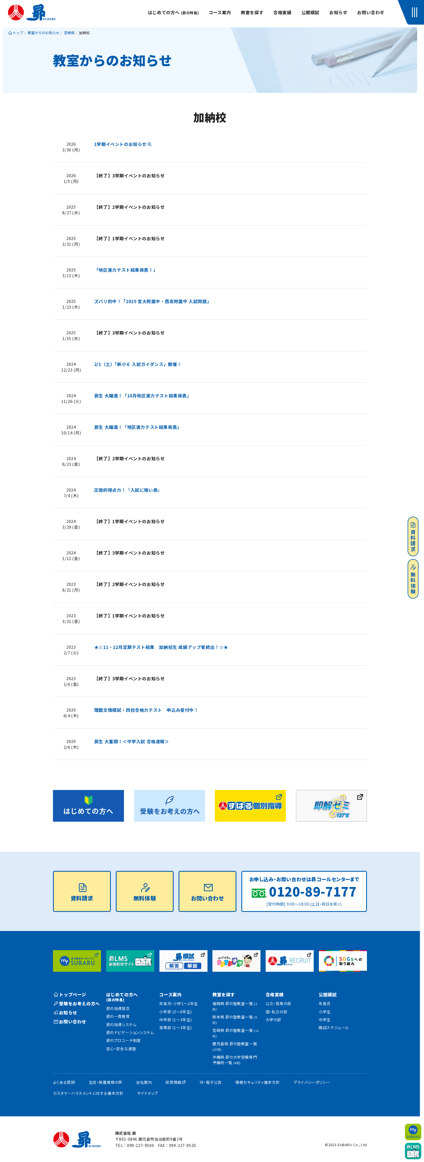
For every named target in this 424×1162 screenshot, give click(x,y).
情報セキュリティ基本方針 (257, 1082)
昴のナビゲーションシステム (130, 1032)
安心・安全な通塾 (121, 1048)
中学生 (325, 1019)
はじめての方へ (173, 12)
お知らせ (338, 12)
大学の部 (273, 1019)
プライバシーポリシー (311, 1082)
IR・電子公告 (211, 1082)
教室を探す (252, 12)
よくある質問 (64, 1082)
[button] (416, 12)
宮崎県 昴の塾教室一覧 (235, 1033)
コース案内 (220, 12)
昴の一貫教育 (118, 1016)
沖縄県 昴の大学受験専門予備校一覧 (234, 1059)
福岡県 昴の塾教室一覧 (234, 1006)
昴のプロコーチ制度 (123, 1040)
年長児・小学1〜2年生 (178, 1003)
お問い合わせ (370, 12)
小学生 (325, 1011)
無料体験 (413, 579)
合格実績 (282, 12)
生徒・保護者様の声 (105, 1082)
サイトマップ (147, 1093)
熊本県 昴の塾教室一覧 (234, 1019)
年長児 (325, 1003)
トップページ (70, 994)
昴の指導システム (121, 1024)
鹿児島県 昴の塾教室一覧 (234, 1046)
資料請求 (413, 537)
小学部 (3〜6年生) (175, 1011)
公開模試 (310, 12)
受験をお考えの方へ (77, 1003)
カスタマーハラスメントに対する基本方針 (88, 1093)
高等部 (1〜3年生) (175, 1027)
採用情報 (173, 1082)
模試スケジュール (334, 1027)
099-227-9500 (140, 1145)
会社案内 (144, 1082)
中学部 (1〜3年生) (175, 1019)
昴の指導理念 (118, 1008)
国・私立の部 (276, 1011)
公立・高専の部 (278, 1003)
